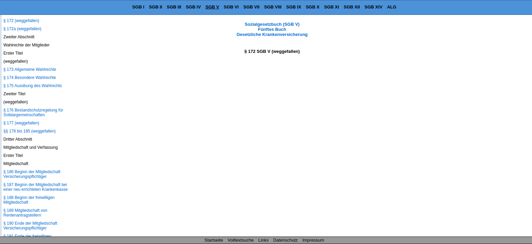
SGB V (212, 6)
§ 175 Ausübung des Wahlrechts (32, 85)
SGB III (174, 6)
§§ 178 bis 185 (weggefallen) (29, 131)
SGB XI (331, 6)
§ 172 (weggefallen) (21, 20)
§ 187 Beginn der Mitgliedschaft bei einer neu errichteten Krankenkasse (35, 187)
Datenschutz (285, 240)
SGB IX (293, 6)
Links (263, 240)
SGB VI (231, 6)
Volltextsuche (241, 240)
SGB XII (352, 6)
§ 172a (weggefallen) (22, 28)
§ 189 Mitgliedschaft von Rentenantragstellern (25, 213)
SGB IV (193, 6)
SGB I (138, 6)
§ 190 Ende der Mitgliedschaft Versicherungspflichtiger (30, 225)
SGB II (155, 6)
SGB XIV (373, 6)
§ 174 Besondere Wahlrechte (29, 77)
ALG (391, 6)
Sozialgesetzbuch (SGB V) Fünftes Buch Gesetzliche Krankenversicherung (272, 29)
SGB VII (251, 6)
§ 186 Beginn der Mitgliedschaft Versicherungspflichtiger (31, 174)
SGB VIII (273, 6)
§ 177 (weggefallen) (21, 123)
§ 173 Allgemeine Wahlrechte (29, 69)
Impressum (313, 240)
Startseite (214, 240)
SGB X (312, 6)
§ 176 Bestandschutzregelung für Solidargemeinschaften (33, 112)
